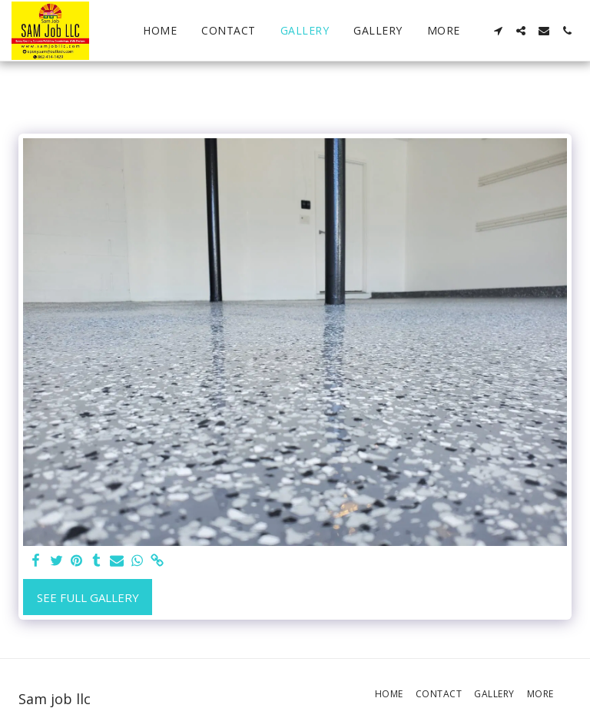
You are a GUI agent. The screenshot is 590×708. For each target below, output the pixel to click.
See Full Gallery (88, 597)
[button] (498, 30)
